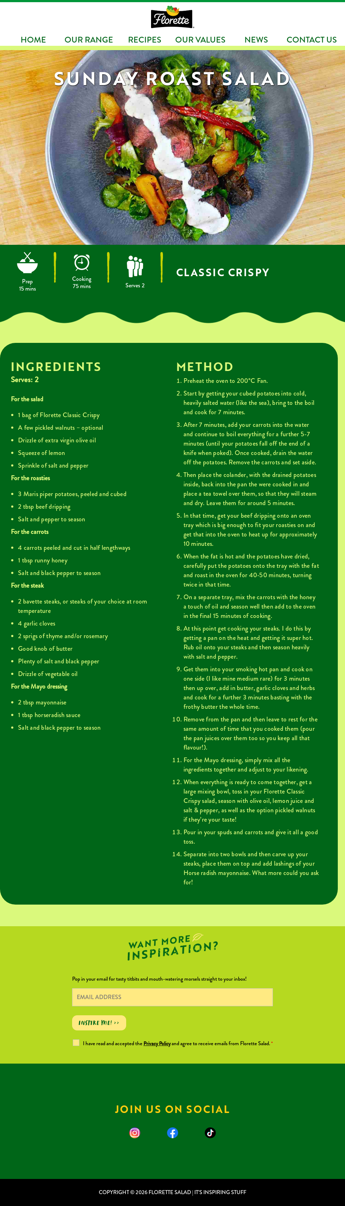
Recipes (144, 40)
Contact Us (312, 40)
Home (33, 40)
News (256, 40)
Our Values (200, 40)
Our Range (89, 40)
